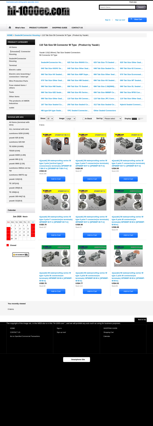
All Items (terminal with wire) (19, 123)
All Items (13, 47)
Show (43, 118)
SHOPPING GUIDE (110, 328)
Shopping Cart (108, 332)
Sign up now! (120, 20)
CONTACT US (15, 332)
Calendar (106, 336)
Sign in (107, 20)
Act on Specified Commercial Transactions (25, 336)
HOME (12, 328)
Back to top (142, 319)
